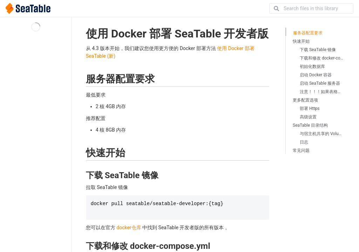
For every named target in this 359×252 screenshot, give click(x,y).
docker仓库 (128, 227)
